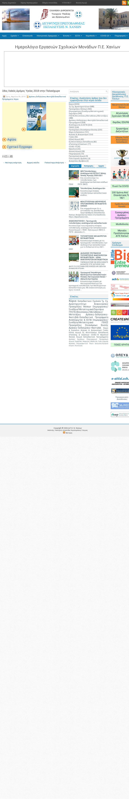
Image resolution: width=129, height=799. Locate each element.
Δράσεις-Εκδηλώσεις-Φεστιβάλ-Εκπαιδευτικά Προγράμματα (88, 316)
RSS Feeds (69, 433)
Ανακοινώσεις (101, 304)
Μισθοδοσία (122, 224)
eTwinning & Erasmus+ (78, 144)
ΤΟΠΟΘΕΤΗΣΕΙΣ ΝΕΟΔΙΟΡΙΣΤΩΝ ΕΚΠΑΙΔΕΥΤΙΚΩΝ (93, 237)
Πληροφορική (74, 154)
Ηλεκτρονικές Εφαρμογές (49, 35)
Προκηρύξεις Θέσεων (78, 109)
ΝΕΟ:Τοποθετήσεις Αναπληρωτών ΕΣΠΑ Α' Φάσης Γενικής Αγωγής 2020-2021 (93, 173)
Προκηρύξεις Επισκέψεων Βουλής (83, 130)
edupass (72, 346)
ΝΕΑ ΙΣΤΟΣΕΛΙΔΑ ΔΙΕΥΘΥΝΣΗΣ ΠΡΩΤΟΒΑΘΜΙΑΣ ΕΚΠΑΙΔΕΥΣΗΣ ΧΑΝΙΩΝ (93, 204)
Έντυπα (68, 35)
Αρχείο (101, 166)
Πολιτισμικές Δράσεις (78, 158)
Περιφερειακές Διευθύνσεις (121, 398)
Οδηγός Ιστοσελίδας (49, 3)
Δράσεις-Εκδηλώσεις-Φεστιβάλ (85, 328)
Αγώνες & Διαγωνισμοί (78, 134)
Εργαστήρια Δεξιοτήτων (122, 130)
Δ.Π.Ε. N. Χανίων (75, 428)
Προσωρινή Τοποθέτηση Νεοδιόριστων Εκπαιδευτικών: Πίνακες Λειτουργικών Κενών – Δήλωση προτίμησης (93, 276)
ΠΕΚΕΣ (71, 127)
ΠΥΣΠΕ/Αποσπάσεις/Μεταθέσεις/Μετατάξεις (88, 116)
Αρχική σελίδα (33, 163)
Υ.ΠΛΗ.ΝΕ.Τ (66, 3)
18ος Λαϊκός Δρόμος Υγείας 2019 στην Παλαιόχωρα (31, 90)
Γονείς (71, 137)
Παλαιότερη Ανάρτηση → (55, 163)
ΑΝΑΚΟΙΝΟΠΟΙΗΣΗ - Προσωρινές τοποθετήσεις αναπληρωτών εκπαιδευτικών (88, 222)
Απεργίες (86, 341)
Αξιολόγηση (78, 346)
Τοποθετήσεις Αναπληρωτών (92, 188)
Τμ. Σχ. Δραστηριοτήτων (79, 106)
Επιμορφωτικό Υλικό (84, 343)
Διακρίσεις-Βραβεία (77, 161)
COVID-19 (107, 35)
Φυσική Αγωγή (81, 3)
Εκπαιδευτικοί (85, 301)
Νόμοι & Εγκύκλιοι (76, 132)
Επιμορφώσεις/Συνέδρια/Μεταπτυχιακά (88, 321)
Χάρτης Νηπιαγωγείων (29, 3)
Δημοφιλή (75, 166)
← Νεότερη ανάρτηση (12, 163)
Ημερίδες (78, 341)
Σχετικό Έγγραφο (19, 147)
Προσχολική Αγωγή (77, 156)
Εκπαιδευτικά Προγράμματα (95, 337)
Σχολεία (15, 35)
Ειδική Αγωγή (74, 139)
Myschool (73, 149)
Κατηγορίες (88, 166)
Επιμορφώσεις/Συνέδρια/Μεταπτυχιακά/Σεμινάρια (88, 308)
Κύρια (16, 99)
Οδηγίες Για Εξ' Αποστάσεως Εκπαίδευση (122, 139)
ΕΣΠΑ (79, 35)
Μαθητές (93, 341)
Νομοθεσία (92, 35)
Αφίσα (11, 139)
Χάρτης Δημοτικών (9, 3)
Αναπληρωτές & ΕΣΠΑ (78, 125)
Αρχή (4, 36)
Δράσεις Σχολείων (76, 339)
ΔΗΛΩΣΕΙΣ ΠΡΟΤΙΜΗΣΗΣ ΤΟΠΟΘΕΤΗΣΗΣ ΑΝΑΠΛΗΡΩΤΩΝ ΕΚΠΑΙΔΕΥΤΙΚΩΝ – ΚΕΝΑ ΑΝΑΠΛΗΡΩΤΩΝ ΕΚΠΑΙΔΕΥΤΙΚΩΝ (94, 256)
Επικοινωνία (28, 36)
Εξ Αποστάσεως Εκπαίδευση (81, 142)
